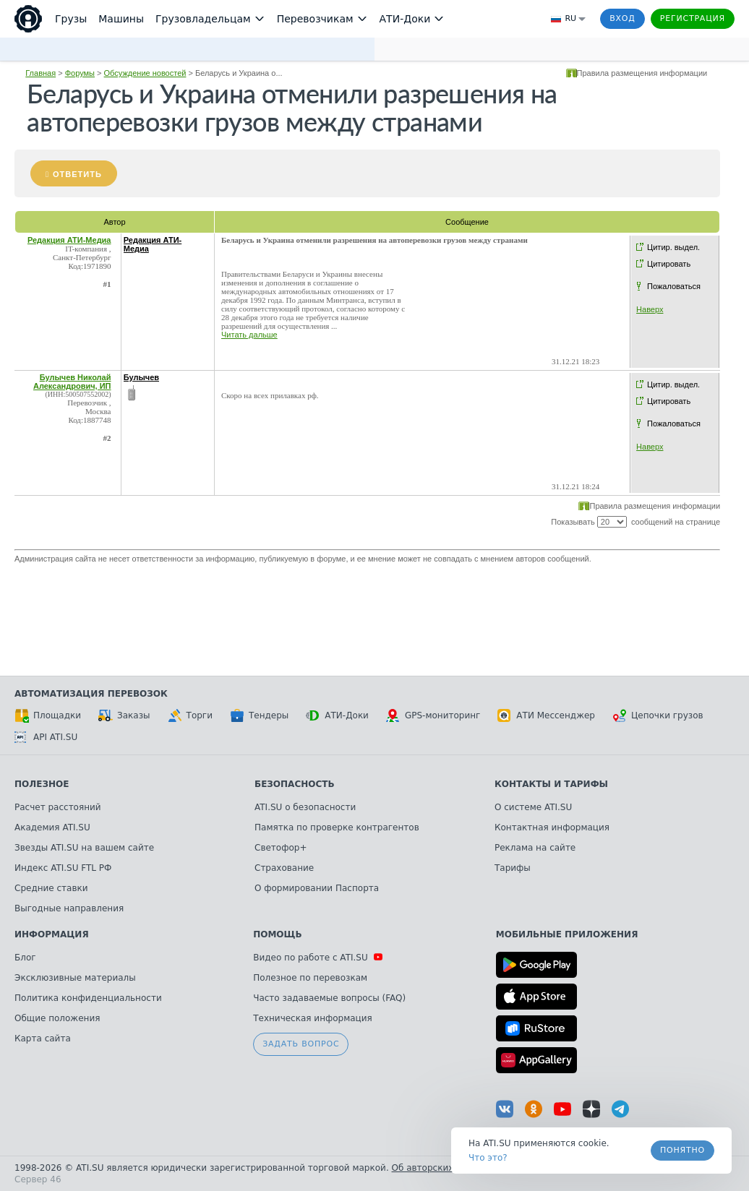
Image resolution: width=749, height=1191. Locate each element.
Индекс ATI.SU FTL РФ (62, 868)
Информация (51, 934)
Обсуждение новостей (145, 73)
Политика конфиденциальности (88, 998)
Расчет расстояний (57, 807)
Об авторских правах (440, 1168)
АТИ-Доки (337, 715)
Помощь (277, 934)
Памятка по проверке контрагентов (336, 827)
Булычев (141, 377)
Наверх (649, 309)
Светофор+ (280, 848)
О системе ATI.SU (533, 807)
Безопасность (294, 784)
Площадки (47, 715)
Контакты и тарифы (551, 784)
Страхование (284, 868)
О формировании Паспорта (316, 888)
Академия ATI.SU (52, 827)
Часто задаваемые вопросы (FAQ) (329, 998)
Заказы (124, 715)
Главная (40, 73)
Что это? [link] (488, 1158)
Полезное (41, 784)
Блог (25, 958)
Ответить (77, 174)
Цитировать (668, 263)
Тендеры (259, 715)
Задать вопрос (300, 1044)
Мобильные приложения (567, 934)
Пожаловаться (674, 286)
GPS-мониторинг (433, 715)
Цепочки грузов (657, 715)
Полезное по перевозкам (310, 978)
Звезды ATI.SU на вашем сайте (84, 848)
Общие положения (57, 1018)
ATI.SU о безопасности (305, 807)
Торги (190, 715)
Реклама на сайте (535, 848)
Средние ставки (51, 888)
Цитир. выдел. (673, 247)
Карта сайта (42, 1038)
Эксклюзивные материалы (75, 978)
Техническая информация (312, 1018)
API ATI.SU (45, 737)
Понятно (682, 1150)
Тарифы (513, 868)
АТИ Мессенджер (546, 715)
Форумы (80, 73)
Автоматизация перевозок (91, 694)
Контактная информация (552, 827)
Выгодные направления (69, 908)
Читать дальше (249, 334)
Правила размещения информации (642, 73)
